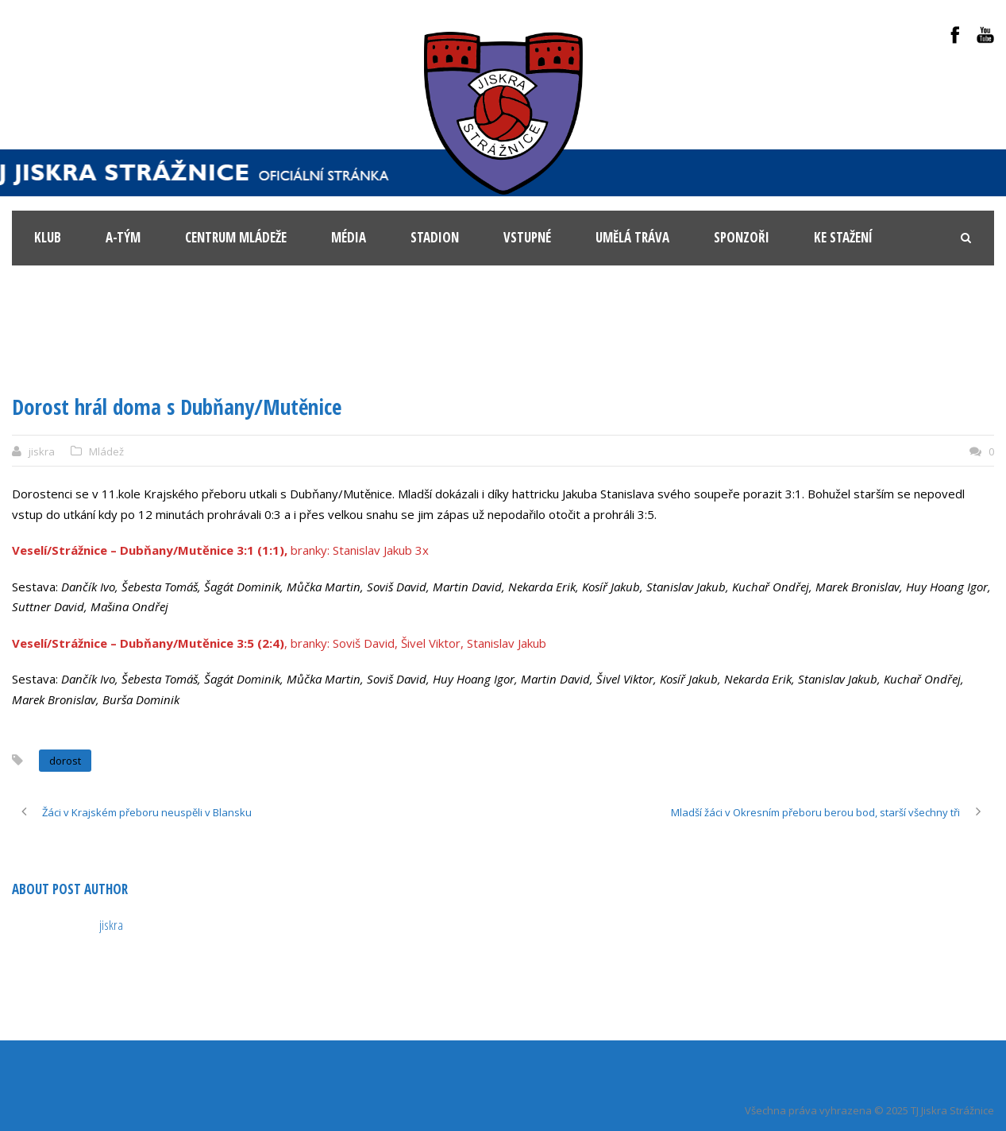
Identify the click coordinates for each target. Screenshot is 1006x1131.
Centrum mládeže (236, 237)
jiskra (42, 451)
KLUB (47, 237)
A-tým (123, 237)
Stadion (434, 237)
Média (348, 237)
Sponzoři (741, 237)
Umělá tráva (632, 237)
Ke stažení (843, 237)
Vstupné (527, 237)
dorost (65, 760)
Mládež (106, 451)
